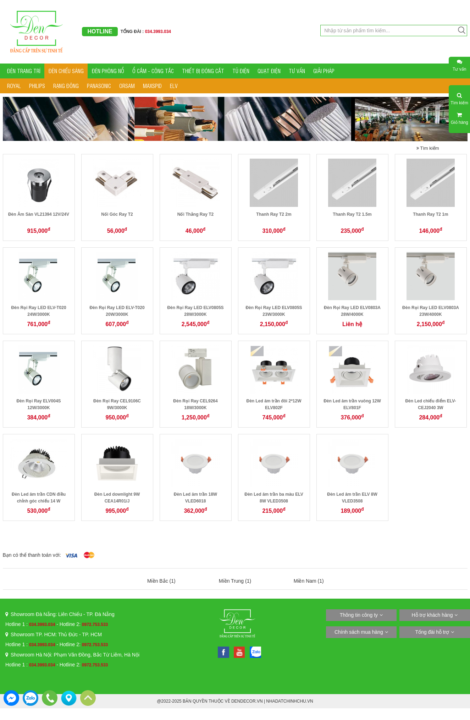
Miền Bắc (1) (161, 581)
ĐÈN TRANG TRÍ (23, 70)
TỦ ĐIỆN (240, 70)
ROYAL (14, 85)
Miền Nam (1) (309, 581)
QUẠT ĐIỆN (269, 70)
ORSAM (127, 85)
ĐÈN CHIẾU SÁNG (66, 70)
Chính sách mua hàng (358, 632)
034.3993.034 (42, 624)
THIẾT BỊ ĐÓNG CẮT (203, 70)
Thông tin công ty (359, 615)
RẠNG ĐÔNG (66, 85)
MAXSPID (152, 85)
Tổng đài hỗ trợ (432, 632)
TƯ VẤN (297, 70)
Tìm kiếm (427, 148)
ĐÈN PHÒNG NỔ (108, 70)
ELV (174, 85)
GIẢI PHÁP (323, 70)
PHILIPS (37, 85)
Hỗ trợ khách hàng (432, 615)
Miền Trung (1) (235, 581)
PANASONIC (99, 85)
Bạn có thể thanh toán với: (32, 555)
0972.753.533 (95, 624)
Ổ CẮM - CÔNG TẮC (153, 70)
